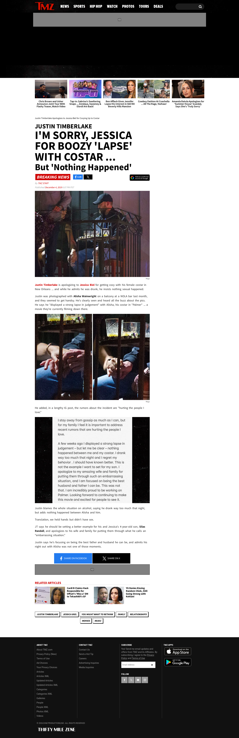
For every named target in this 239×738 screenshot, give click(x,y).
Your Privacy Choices (47, 667)
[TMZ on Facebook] (37, 45)
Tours (168, 72)
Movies (86, 620)
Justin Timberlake (47, 614)
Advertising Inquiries (89, 663)
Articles (40, 671)
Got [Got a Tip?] (44, 59)
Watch (118, 72)
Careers (82, 658)
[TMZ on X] (42, 45)
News (42, 72)
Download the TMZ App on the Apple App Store (177, 651)
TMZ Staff (43, 183)
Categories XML (44, 694)
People (40, 702)
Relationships (138, 614)
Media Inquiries (86, 667)
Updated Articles (45, 680)
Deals (191, 72)
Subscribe (152, 665)
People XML (42, 707)
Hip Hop (92, 72)
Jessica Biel (70, 614)
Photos (143, 72)
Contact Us (84, 649)
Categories (42, 689)
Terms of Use (43, 658)
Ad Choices (42, 663)
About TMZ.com (45, 649)
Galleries (41, 698)
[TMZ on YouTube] (138, 680)
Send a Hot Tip (86, 654)
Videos (40, 716)
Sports (66, 72)
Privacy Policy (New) (47, 654)
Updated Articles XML (47, 685)
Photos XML (43, 711)
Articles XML (43, 676)
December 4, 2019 (53, 187)
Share (73, 558)
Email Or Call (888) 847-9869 (71, 59)
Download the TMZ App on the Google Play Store (177, 662)
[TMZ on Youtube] (47, 45)
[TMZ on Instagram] (53, 45)
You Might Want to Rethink (97, 614)
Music (97, 620)
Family (121, 614)
